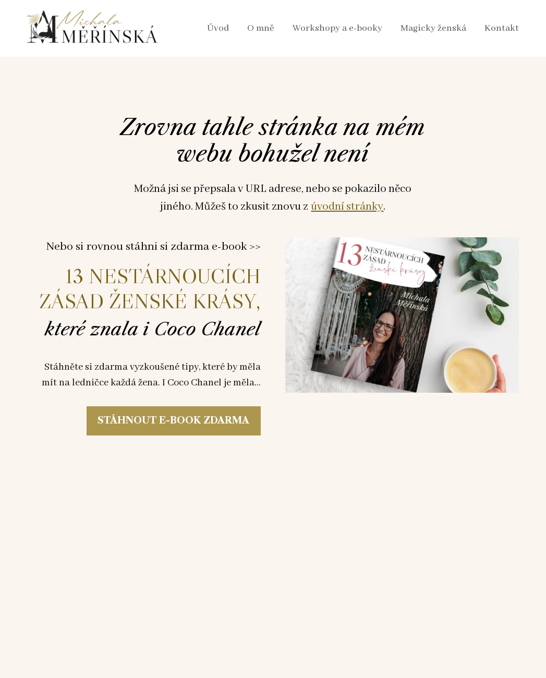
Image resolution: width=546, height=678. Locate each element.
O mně (260, 28)
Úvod (218, 28)
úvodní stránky (347, 207)
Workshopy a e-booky (337, 28)
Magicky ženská (433, 28)
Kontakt (501, 28)
